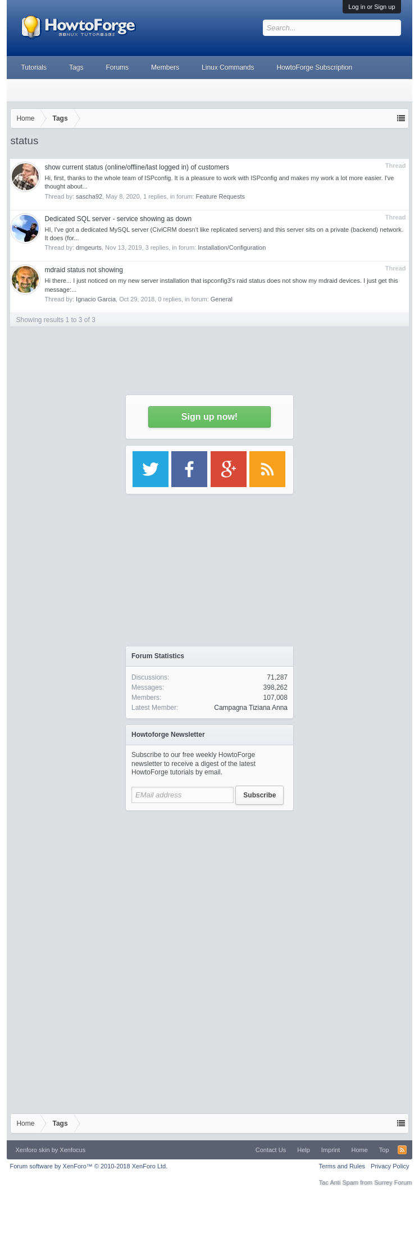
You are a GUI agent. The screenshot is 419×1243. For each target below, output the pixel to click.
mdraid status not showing (83, 270)
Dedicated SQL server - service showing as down (118, 219)
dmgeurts (89, 247)
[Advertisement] (209, 887)
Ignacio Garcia (96, 299)
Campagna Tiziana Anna (251, 708)
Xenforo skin (32, 1149)
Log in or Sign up (371, 6)
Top (384, 1149)
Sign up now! (209, 416)
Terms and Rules (342, 1166)
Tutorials (34, 67)
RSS (402, 1149)
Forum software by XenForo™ (88, 1166)
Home (359, 1149)
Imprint (330, 1149)
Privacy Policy (390, 1166)
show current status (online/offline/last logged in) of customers (136, 167)
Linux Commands (228, 67)
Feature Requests (220, 196)
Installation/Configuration (232, 247)
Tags (76, 67)
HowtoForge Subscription (314, 67)
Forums (117, 67)
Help (303, 1149)
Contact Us (271, 1149)
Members (165, 67)
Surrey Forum (393, 1182)
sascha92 (89, 196)
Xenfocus (72, 1149)
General (222, 299)
